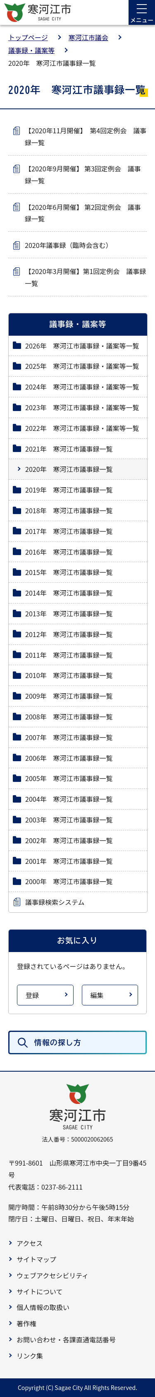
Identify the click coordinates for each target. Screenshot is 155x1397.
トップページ (28, 37)
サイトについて (40, 1291)
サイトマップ (36, 1259)
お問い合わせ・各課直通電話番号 (66, 1339)
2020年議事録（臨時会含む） (68, 245)
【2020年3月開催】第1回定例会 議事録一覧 (85, 277)
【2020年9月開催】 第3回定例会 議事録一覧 (83, 174)
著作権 (26, 1323)
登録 (32, 995)
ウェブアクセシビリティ (52, 1275)
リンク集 (30, 1356)
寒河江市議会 (88, 37)
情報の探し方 (57, 1042)
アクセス (30, 1243)
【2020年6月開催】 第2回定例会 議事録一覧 (83, 213)
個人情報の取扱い (43, 1307)
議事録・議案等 (31, 50)
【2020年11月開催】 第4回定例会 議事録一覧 (85, 136)
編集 (97, 995)
